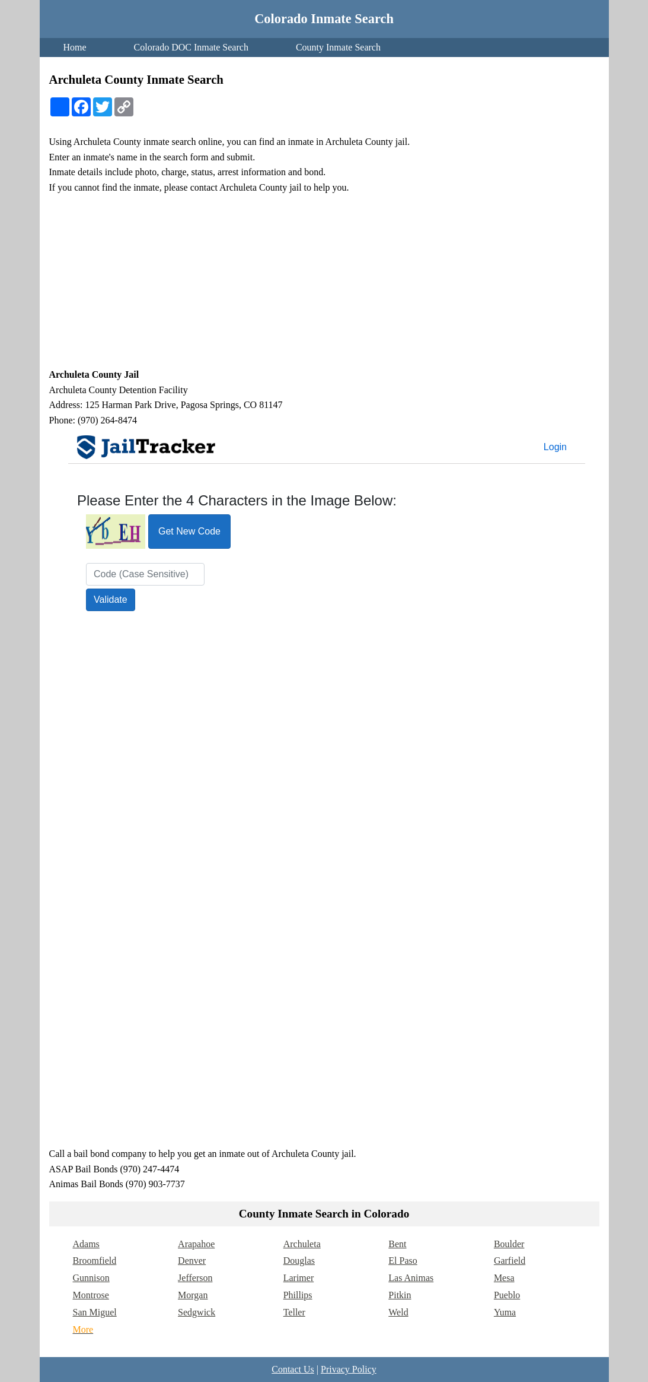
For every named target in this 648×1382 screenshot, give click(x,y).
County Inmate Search (338, 47)
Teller (294, 1312)
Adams (86, 1244)
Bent (397, 1244)
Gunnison (91, 1278)
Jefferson (195, 1278)
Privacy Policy (348, 1369)
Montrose (91, 1295)
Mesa (504, 1278)
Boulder (509, 1244)
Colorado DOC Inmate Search (191, 47)
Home (75, 47)
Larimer (298, 1278)
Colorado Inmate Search (324, 18)
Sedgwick (196, 1312)
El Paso (402, 1260)
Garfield (509, 1260)
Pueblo (507, 1295)
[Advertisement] (324, 281)
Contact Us (293, 1369)
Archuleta (302, 1244)
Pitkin (399, 1295)
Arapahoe (196, 1244)
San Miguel (95, 1312)
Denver (192, 1260)
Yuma (505, 1312)
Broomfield (95, 1260)
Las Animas (410, 1278)
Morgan (193, 1295)
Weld (398, 1312)
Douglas (299, 1260)
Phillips (297, 1295)
